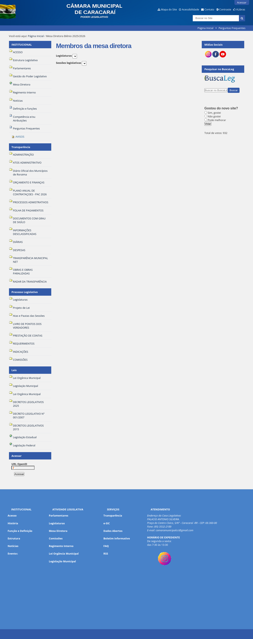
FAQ (106, 546)
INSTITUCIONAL (21, 44)
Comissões (55, 538)
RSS (106, 553)
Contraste (225, 9)
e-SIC (107, 523)
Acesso (12, 515)
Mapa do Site (169, 9)
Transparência (20, 147)
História (13, 523)
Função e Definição (20, 531)
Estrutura (14, 538)
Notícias (13, 546)
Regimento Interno (61, 546)
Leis (14, 370)
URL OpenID (19, 464)
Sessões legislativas (68, 63)
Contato (209, 9)
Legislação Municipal (62, 561)
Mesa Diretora (58, 531)
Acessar (241, 2)
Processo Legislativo (24, 292)
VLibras (240, 9)
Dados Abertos (113, 531)
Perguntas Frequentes (231, 28)
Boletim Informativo (117, 538)
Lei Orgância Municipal (64, 553)
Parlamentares (58, 515)
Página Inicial (205, 28)
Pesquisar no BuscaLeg (219, 69)
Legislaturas (64, 55)
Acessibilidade (190, 9)
